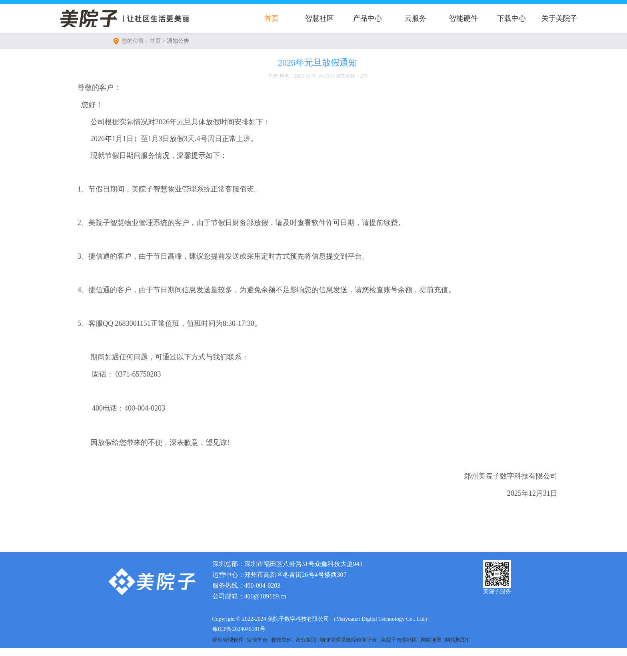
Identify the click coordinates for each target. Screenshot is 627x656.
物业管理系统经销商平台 (348, 640)
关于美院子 (559, 18)
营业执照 (306, 640)
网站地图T (457, 640)
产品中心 (367, 18)
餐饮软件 (281, 640)
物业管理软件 (228, 640)
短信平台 (257, 640)
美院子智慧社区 (399, 640)
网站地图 (431, 640)
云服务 (415, 18)
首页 (271, 18)
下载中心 (511, 18)
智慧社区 (319, 18)
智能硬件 (463, 18)
